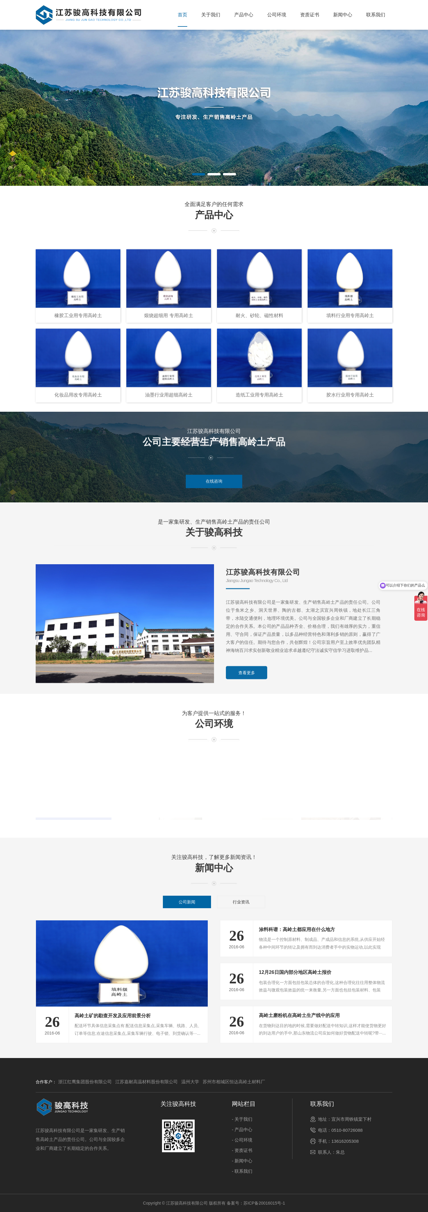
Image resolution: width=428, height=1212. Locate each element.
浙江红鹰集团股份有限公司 (85, 1081)
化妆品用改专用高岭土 (78, 545)
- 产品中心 (242, 1129)
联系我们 (375, 14)
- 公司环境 (242, 1139)
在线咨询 (214, 493)
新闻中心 (342, 14)
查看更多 (246, 785)
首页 (182, 14)
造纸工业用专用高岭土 (259, 545)
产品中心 (243, 14)
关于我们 (210, 14)
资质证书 (309, 14)
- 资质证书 (242, 1150)
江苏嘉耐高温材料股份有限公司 (146, 1081)
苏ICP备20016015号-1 (264, 1203)
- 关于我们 (242, 1119)
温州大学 (190, 1081)
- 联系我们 (242, 1171)
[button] (198, 174)
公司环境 (276, 14)
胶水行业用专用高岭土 (350, 545)
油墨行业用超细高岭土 (169, 545)
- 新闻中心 (242, 1160)
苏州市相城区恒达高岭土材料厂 (234, 1081)
